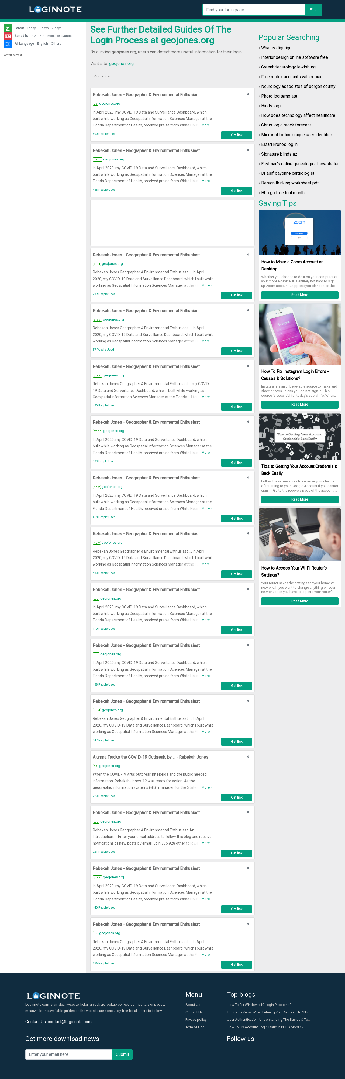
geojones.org (121, 63)
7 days (57, 28)
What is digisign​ (276, 47)
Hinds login (271, 105)
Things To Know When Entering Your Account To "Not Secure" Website (281, 1012)
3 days (44, 28)
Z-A (41, 36)
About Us (192, 1005)
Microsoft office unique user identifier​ (296, 134)
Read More (299, 295)
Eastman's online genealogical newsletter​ (300, 163)
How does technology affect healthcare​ (298, 115)
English (42, 44)
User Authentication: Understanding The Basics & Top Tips (272, 1020)
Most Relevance (59, 36)
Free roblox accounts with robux (291, 76)
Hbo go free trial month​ (283, 192)
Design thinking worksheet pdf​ (290, 183)
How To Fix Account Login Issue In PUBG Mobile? (265, 1027)
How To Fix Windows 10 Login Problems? (259, 1005)
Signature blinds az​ (279, 154)
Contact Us (194, 1012)
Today (31, 28)
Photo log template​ (279, 96)
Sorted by (21, 36)
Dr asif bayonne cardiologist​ (287, 173)
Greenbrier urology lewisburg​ (288, 67)
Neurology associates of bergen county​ (298, 86)
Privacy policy (195, 1020)
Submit (122, 1054)
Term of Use (194, 1027)
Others (56, 44)
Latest (19, 28)
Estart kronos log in (279, 144)
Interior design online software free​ (294, 57)
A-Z (33, 36)
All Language (24, 44)
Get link (236, 135)
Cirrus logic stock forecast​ (286, 125)
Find (313, 10)
